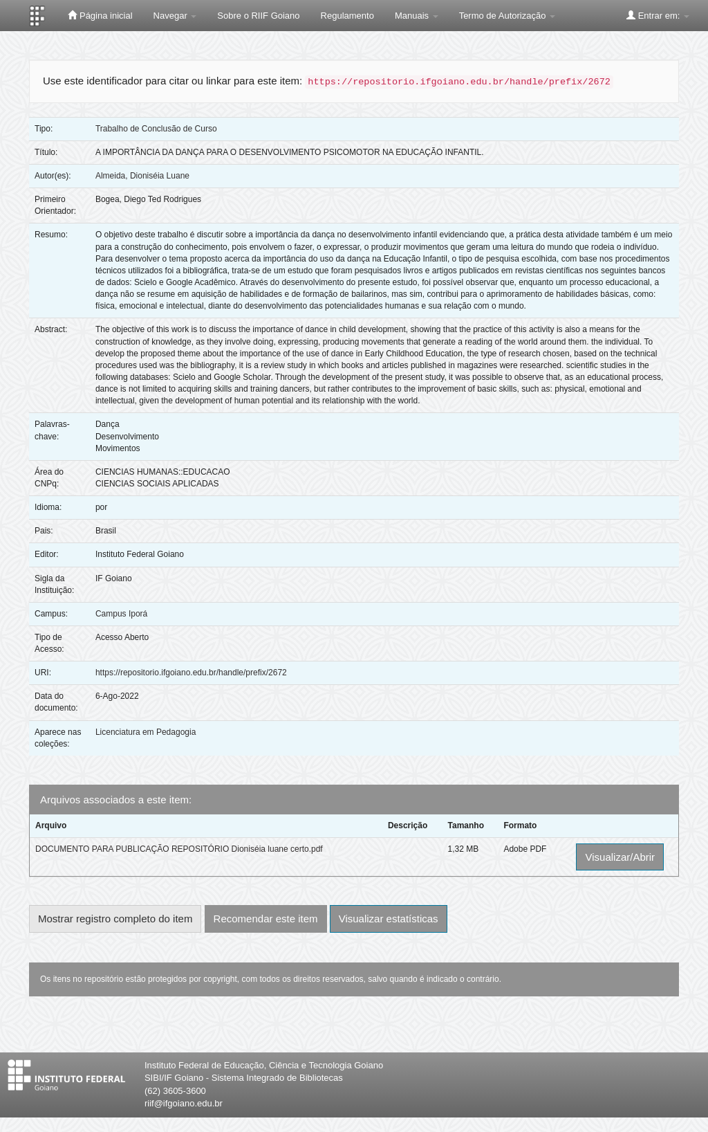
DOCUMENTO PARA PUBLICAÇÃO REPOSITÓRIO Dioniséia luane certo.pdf (179, 849)
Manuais (416, 15)
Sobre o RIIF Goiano (258, 15)
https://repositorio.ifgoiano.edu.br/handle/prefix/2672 (191, 672)
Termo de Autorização (507, 15)
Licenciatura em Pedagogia (145, 732)
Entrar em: (657, 15)
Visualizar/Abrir (620, 857)
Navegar (175, 15)
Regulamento (347, 15)
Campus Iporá (121, 614)
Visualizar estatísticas (388, 918)
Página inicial (100, 15)
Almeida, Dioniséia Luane (142, 176)
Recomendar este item (266, 918)
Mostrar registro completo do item (115, 918)
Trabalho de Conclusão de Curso (156, 129)
